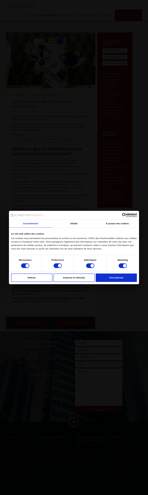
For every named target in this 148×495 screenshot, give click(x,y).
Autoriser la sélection (74, 277)
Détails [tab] (74, 223)
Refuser (32, 277)
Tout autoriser (116, 277)
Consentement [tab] (30, 223)
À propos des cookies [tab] (117, 223)
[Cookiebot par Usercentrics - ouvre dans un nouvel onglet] (124, 215)
